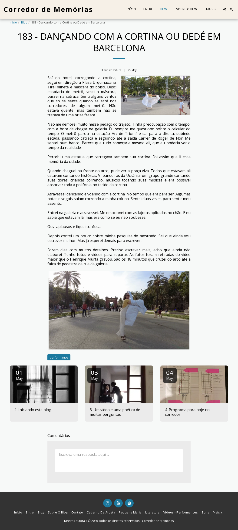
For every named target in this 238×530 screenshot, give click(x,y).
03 (94, 374)
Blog (24, 22)
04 (170, 374)
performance (59, 357)
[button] (224, 9)
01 (19, 374)
